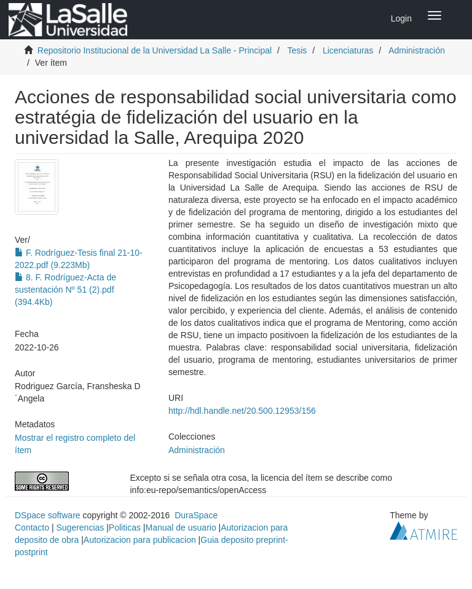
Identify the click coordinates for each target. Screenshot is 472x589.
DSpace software (48, 515)
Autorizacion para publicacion (140, 540)
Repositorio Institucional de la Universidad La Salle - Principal (154, 50)
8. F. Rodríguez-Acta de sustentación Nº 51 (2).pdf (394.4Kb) (65, 289)
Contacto (32, 527)
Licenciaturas (348, 50)
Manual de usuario (181, 527)
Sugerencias (80, 527)
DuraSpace (196, 515)
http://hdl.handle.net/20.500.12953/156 (242, 411)
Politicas (125, 527)
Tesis (297, 50)
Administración (416, 50)
